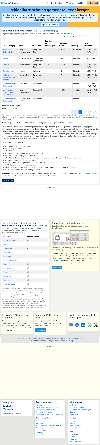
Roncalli (6, 65)
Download (93, 3)
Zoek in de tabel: (81, 36)
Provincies (40, 412)
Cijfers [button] (58, 3)
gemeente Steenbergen (43, 31)
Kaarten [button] (70, 3)
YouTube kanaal (75, 441)
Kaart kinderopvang (77, 423)
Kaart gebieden (75, 421)
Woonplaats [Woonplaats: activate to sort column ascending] (38, 46)
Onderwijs (40, 432)
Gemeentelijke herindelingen (80, 410)
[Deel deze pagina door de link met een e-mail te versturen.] (71, 324)
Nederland (48, 412)
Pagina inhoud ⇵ (50, 24)
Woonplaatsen (49, 410)
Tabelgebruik (8, 180)
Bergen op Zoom (9, 240)
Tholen (5, 264)
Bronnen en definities (77, 407)
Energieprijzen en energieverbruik (48, 425)
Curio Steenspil (8, 71)
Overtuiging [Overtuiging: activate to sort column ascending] (78, 46)
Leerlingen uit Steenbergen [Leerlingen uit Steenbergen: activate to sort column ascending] (52, 43)
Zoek (49, 3)
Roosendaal (7, 252)
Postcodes (40, 410)
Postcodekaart (75, 428)
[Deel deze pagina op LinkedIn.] (83, 324)
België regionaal (57, 414)
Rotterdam (7, 256)
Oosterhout (7, 276)
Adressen (39, 405)
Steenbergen (7, 244)
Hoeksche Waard (9, 284)
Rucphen (6, 280)
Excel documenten (59, 258)
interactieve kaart (65, 34)
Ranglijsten (74, 414)
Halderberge (7, 248)
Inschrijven (41, 330)
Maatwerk (73, 439)
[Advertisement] (50, 203)
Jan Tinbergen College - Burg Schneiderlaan (8, 92)
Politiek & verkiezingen (44, 435)
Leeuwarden (7, 268)
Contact (72, 437)
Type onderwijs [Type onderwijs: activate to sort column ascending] (90, 44)
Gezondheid (40, 423)
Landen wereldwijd (43, 414)
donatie (27, 325)
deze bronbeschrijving (89, 173)
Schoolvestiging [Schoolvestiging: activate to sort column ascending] (9, 46)
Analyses (73, 405)
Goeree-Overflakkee (10, 260)
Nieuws (72, 412)
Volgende (93, 112)
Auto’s (38, 421)
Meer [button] (81, 3)
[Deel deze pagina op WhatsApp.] (89, 324)
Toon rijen (9, 108)
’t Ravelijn (6, 58)
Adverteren (74, 434)
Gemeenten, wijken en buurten (47, 407)
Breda (5, 272)
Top (72, 341)
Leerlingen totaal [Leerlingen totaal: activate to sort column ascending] (65, 44)
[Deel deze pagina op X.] (95, 324)
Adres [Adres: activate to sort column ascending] (22, 46)
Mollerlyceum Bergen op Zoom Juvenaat (9, 77)
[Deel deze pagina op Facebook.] (77, 324)
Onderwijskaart (75, 425)
